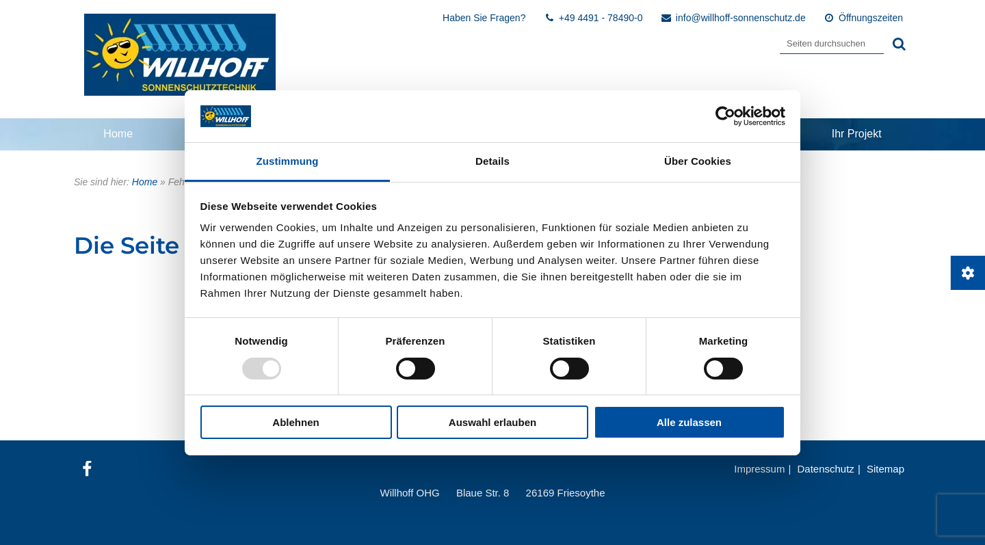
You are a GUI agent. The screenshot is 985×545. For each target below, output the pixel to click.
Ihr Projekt (857, 133)
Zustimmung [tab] (288, 161)
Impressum (759, 469)
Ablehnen (295, 422)
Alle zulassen (689, 422)
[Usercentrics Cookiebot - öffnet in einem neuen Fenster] (725, 116)
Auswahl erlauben (492, 422)
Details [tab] (492, 161)
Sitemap (885, 469)
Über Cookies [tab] (697, 161)
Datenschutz (825, 469)
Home (118, 133)
